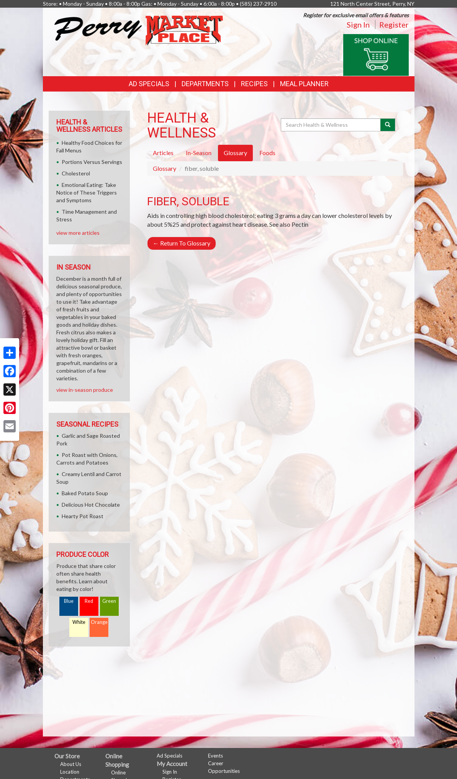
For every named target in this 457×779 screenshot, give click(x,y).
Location (69, 772)
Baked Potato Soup (85, 493)
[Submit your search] (387, 124)
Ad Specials (149, 84)
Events (215, 756)
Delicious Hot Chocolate (91, 504)
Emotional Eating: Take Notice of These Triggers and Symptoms (86, 192)
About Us (70, 764)
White (78, 622)
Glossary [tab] (235, 152)
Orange (99, 622)
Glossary (164, 168)
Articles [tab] (163, 152)
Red (89, 601)
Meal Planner (304, 84)
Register (394, 24)
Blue (69, 601)
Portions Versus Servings (92, 162)
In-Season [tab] (198, 152)
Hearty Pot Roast (82, 516)
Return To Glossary (181, 243)
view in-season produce (84, 389)
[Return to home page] (138, 29)
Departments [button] (205, 84)
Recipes (254, 84)
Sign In (358, 24)
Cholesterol (76, 173)
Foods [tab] (267, 152)
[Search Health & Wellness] (331, 124)
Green (109, 601)
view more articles (78, 232)
